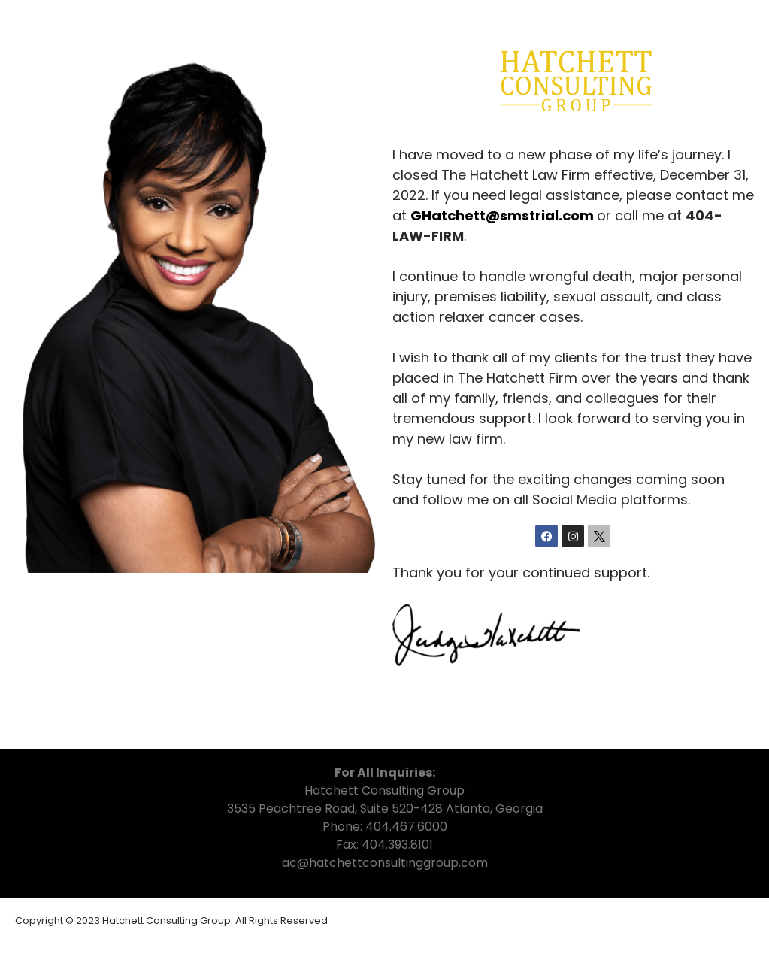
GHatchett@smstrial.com (502, 215)
